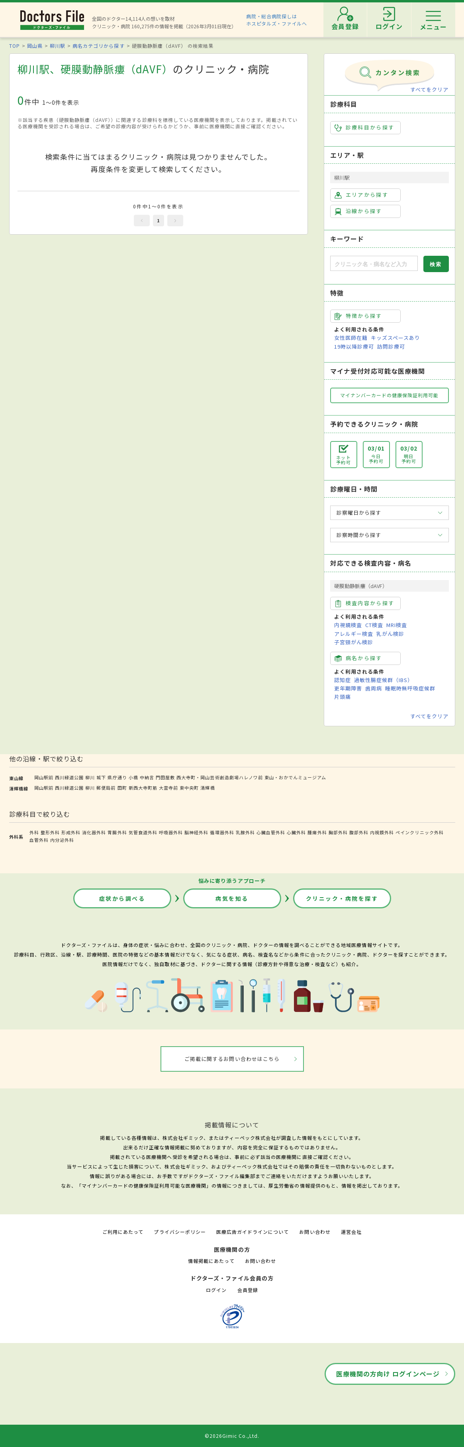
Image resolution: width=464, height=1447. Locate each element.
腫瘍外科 (317, 832)
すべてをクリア (429, 89)
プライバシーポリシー (180, 1231)
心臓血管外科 (270, 832)
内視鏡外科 (382, 832)
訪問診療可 (391, 346)
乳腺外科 (245, 832)
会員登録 (247, 1289)
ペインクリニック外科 (419, 832)
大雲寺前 (168, 787)
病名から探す (358, 658)
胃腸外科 (117, 832)
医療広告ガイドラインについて (252, 1231)
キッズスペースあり (395, 337)
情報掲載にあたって (211, 1260)
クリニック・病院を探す (342, 898)
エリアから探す (361, 195)
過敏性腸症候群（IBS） (383, 680)
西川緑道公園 (69, 777)
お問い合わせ (314, 1231)
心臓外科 (296, 832)
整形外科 (50, 832)
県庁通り (117, 777)
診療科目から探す (365, 127)
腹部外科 (358, 832)
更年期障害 (348, 688)
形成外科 (70, 832)
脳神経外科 (196, 832)
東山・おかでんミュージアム (295, 777)
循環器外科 (222, 832)
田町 (122, 787)
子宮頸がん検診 (353, 642)
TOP (14, 45)
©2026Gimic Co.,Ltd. (232, 1435)
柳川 (90, 777)
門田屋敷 (165, 777)
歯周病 (373, 688)
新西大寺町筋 (143, 787)
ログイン (216, 1289)
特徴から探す (358, 316)
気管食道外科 (143, 832)
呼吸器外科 (171, 832)
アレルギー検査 (353, 633)
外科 (34, 832)
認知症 (342, 680)
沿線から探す (358, 211)
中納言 (147, 777)
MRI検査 (396, 625)
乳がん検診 (390, 633)
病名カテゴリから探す (98, 45)
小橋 (133, 777)
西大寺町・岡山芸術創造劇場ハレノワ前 (219, 777)
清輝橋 (207, 787)
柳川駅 (57, 45)
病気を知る (232, 898)
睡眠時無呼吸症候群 (410, 688)
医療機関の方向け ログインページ (388, 1373)
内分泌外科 (62, 840)
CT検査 (374, 625)
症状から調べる (122, 898)
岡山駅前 (43, 777)
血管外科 (39, 840)
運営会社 (351, 1231)
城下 (101, 777)
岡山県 (35, 45)
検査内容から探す (365, 603)
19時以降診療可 (354, 346)
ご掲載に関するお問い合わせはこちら (232, 1059)
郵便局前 (106, 787)
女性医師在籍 (351, 337)
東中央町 (189, 787)
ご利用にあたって (122, 1231)
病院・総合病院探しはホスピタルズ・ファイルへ (276, 20)
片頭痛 (342, 696)
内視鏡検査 (348, 625)
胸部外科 (338, 832)
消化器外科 (94, 832)
